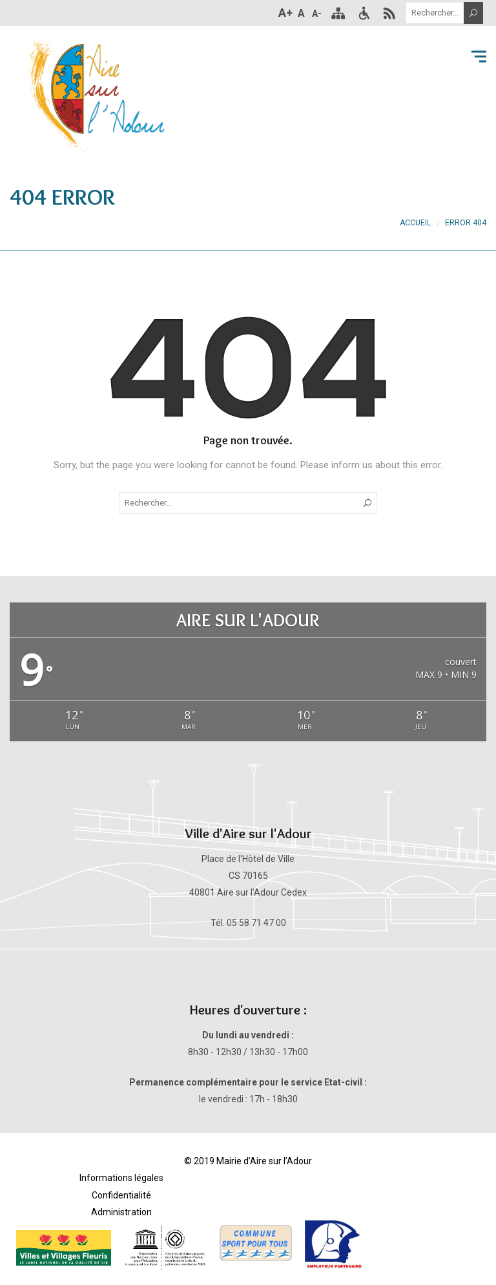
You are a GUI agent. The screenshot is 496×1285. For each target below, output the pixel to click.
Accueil (415, 222)
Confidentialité (121, 1195)
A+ (285, 12)
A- (317, 13)
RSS (389, 13)
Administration (121, 1212)
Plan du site (338, 13)
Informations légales (121, 1178)
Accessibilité (364, 13)
